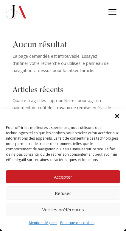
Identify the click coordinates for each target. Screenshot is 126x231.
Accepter (63, 177)
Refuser (63, 193)
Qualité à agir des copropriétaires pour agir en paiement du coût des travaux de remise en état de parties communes (62, 108)
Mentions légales (43, 222)
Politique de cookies (77, 222)
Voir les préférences (63, 210)
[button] (117, 116)
